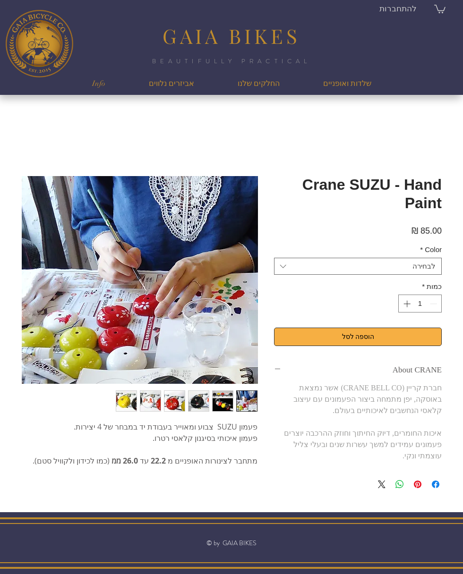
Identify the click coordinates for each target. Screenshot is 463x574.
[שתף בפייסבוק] (435, 484)
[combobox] (358, 266)
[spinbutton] (420, 303)
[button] (440, 8)
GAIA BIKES (231, 36)
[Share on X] (381, 484)
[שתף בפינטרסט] (417, 484)
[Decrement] (434, 303)
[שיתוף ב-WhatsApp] (399, 484)
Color (431, 249)
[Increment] (406, 303)
